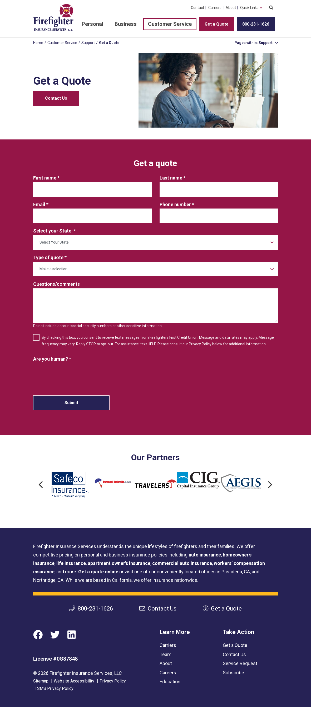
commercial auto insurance (182, 563)
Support (88, 43)
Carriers (214, 8)
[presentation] (73, 373)
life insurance (71, 563)
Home (38, 43)
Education (170, 681)
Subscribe (233, 672)
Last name (171, 178)
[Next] (269, 485)
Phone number (175, 204)
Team (165, 654)
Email (39, 204)
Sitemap (40, 681)
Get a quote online (98, 571)
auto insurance (205, 555)
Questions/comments (56, 284)
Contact (197, 8)
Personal (92, 24)
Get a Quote (217, 24)
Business (126, 24)
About (231, 8)
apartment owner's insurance (119, 563)
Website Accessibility (74, 681)
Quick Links (249, 8)
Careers (168, 672)
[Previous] (41, 485)
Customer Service (170, 24)
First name (44, 178)
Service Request (240, 663)
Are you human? (50, 359)
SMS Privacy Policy (55, 688)
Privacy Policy (113, 681)
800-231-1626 (255, 24)
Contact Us (56, 98)
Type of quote (48, 257)
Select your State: (53, 231)
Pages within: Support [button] (256, 43)
